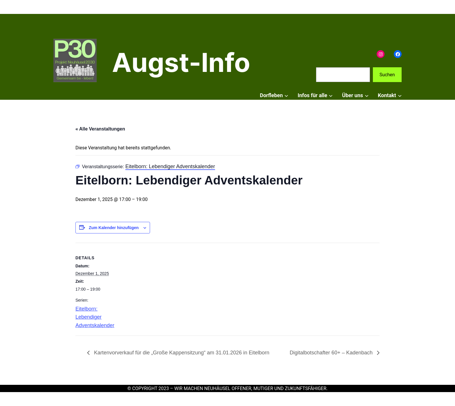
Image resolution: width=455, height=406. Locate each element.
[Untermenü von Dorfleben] (286, 95)
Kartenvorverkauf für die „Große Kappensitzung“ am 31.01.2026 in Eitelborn (181, 353)
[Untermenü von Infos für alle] (331, 95)
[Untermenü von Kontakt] (400, 95)
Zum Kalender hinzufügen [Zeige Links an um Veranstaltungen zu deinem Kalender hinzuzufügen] (114, 227)
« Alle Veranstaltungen (100, 128)
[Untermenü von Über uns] (367, 95)
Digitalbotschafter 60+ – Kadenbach (332, 353)
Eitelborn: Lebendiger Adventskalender (94, 317)
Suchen (387, 74)
